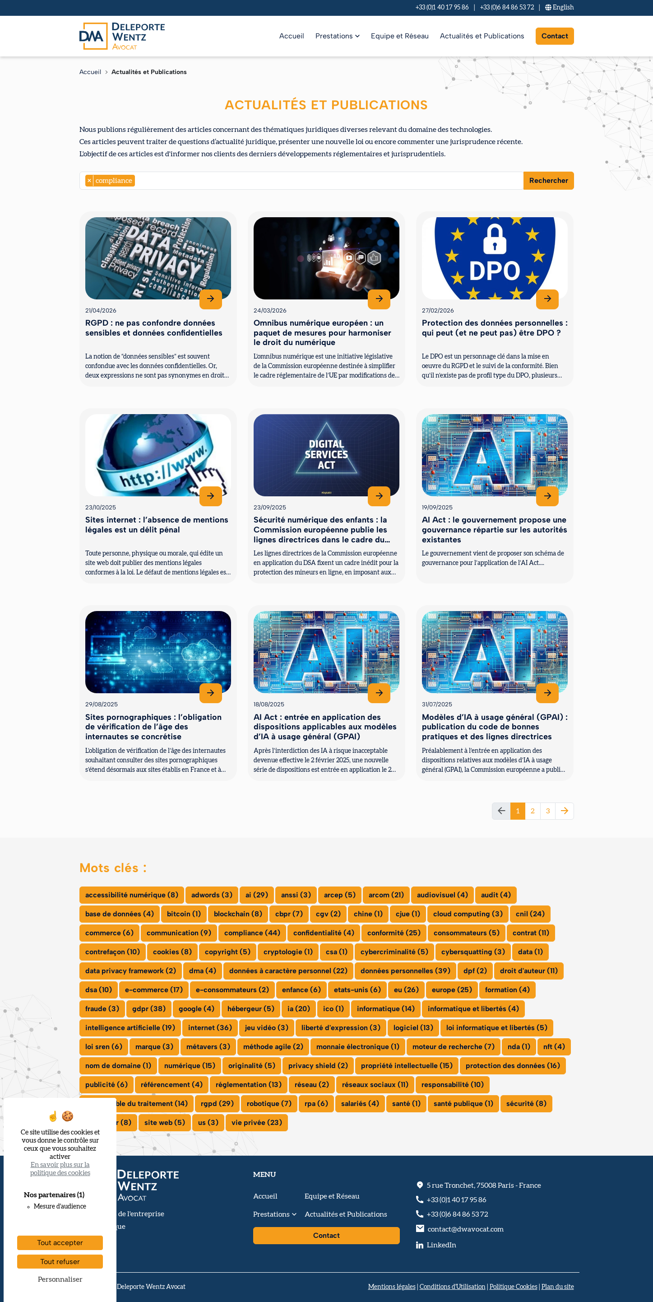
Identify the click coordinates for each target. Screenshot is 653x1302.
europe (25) (452, 989)
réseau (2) (312, 1084)
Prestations (334, 36)
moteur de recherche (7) (453, 1046)
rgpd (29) (217, 1103)
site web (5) (164, 1122)
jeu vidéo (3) (266, 1027)
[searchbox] (140, 181)
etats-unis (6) (357, 989)
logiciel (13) (413, 1027)
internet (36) (210, 1027)
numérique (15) (189, 1065)
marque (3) (154, 1046)
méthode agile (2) (273, 1046)
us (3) (208, 1122)
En (559, 8)
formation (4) (507, 989)
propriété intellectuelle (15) (407, 1065)
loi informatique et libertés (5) (496, 1027)
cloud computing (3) (468, 914)
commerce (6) (109, 933)
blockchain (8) (238, 914)
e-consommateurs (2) (232, 989)
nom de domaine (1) (118, 1065)
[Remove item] (89, 180)
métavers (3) (208, 1046)
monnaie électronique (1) (357, 1046)
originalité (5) (251, 1065)
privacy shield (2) (318, 1065)
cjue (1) (408, 914)
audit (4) (496, 895)
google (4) (196, 1008)
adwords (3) (211, 895)
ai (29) (256, 895)
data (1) (530, 951)
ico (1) (333, 1008)
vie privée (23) (257, 1122)
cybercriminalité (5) (394, 951)
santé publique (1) (463, 1103)
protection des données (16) (513, 1065)
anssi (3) (296, 895)
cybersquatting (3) (473, 951)
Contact (555, 36)
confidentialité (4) (323, 933)
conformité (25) (394, 933)
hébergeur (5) (250, 1008)
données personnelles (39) (405, 970)
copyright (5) (227, 951)
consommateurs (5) (467, 933)
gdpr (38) (149, 1008)
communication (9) (179, 933)
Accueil (291, 36)
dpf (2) (475, 970)
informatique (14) (386, 1008)
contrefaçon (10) (112, 951)
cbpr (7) (289, 914)
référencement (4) (172, 1084)
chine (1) (368, 914)
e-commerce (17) (154, 989)
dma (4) (202, 970)
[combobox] (301, 181)
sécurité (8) (526, 1103)
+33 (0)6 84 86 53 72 (507, 8)
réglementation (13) (249, 1084)
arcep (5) (340, 895)
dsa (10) (98, 989)
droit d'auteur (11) (529, 970)
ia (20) (298, 1008)
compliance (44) (252, 933)
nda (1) (519, 1046)
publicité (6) (106, 1084)
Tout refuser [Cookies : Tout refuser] (60, 1261)
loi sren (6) (103, 1046)
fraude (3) (102, 1008)
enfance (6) (301, 989)
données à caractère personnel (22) (288, 970)
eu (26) (406, 989)
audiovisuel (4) (442, 895)
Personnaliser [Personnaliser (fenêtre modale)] (60, 1279)
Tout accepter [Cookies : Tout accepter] (60, 1242)
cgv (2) (328, 914)
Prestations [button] (271, 1214)
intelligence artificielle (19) (130, 1027)
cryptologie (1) (288, 951)
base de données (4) (119, 914)
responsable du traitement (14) (136, 1103)
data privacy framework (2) (130, 970)
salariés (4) (360, 1103)
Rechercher (548, 180)
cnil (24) (530, 914)
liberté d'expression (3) (340, 1027)
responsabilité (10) (452, 1084)
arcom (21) (386, 895)
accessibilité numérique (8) (131, 895)
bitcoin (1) (184, 914)
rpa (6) (316, 1103)
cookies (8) (172, 951)
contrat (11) (531, 933)
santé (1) (406, 1103)
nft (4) (554, 1046)
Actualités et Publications (482, 36)
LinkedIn (441, 1245)
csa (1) (336, 951)
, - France (484, 1185)
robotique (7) (269, 1103)
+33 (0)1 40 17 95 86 (442, 8)
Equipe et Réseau (400, 36)
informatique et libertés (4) (473, 1008)
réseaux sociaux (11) (375, 1084)
